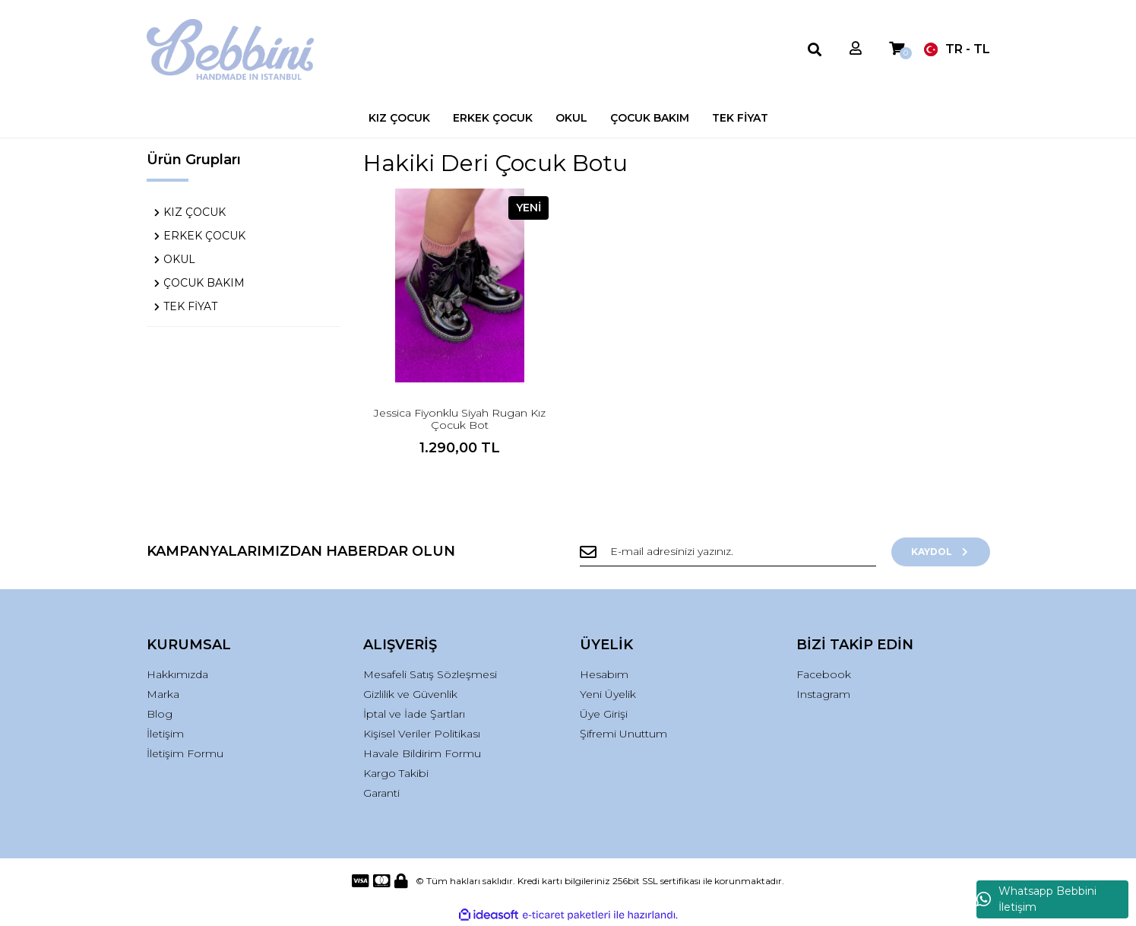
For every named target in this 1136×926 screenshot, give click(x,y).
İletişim (165, 733)
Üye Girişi (604, 714)
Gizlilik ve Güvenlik (410, 694)
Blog (159, 714)
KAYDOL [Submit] (940, 551)
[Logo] (231, 49)
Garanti (381, 793)
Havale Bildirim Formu (422, 753)
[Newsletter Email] (728, 552)
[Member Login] (856, 49)
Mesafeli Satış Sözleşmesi (430, 674)
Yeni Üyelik (608, 694)
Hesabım (604, 674)
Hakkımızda (177, 674)
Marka (163, 694)
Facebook (823, 674)
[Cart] (896, 49)
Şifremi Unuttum (623, 733)
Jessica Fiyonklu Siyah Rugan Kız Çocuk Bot (460, 419)
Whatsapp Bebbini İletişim (1036, 899)
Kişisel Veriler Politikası (421, 733)
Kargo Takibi (396, 773)
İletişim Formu (185, 753)
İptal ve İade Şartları (414, 714)
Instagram (823, 694)
